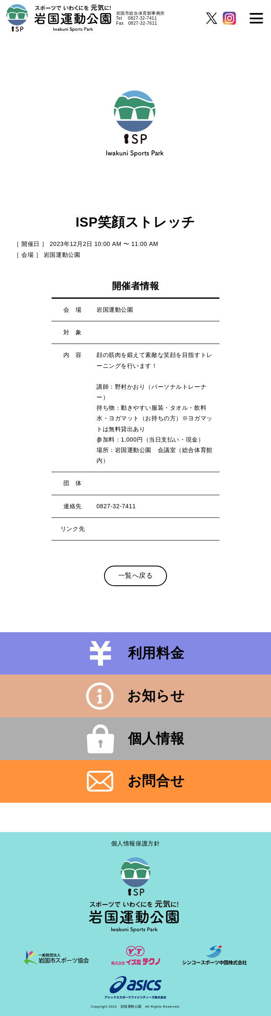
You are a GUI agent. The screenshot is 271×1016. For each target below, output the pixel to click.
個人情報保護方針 (135, 843)
